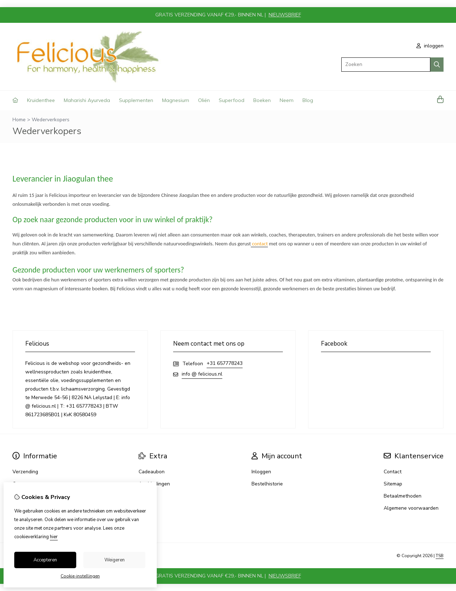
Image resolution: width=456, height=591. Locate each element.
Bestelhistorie (267, 483)
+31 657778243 (225, 363)
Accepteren (45, 560)
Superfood (231, 100)
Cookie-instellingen (80, 576)
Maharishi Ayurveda (87, 100)
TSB (440, 556)
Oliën (204, 100)
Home (19, 119)
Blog (307, 100)
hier (54, 537)
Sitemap (393, 483)
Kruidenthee (41, 100)
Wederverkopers (50, 119)
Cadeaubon (152, 471)
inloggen (430, 45)
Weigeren (114, 560)
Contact (392, 471)
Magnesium (175, 100)
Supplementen (136, 100)
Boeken (262, 100)
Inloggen (261, 471)
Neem (287, 100)
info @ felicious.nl (202, 374)
